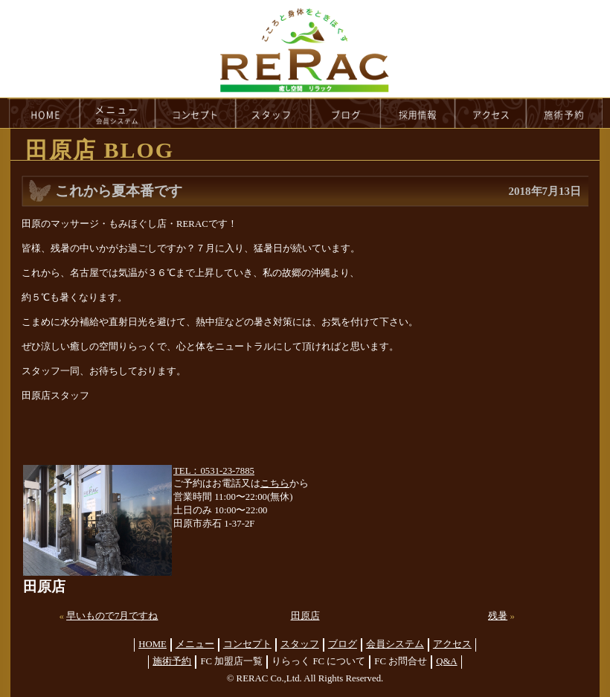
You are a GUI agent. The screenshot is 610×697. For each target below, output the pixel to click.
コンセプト (247, 644)
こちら (274, 483)
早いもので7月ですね (112, 616)
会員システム (395, 644)
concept (196, 113)
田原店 (305, 616)
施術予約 (171, 661)
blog (346, 113)
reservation (565, 113)
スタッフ (299, 644)
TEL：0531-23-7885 (213, 471)
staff (273, 113)
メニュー (195, 644)
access (491, 113)
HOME (43, 113)
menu (117, 113)
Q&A (446, 661)
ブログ (342, 644)
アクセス (452, 644)
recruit (418, 113)
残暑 (497, 616)
